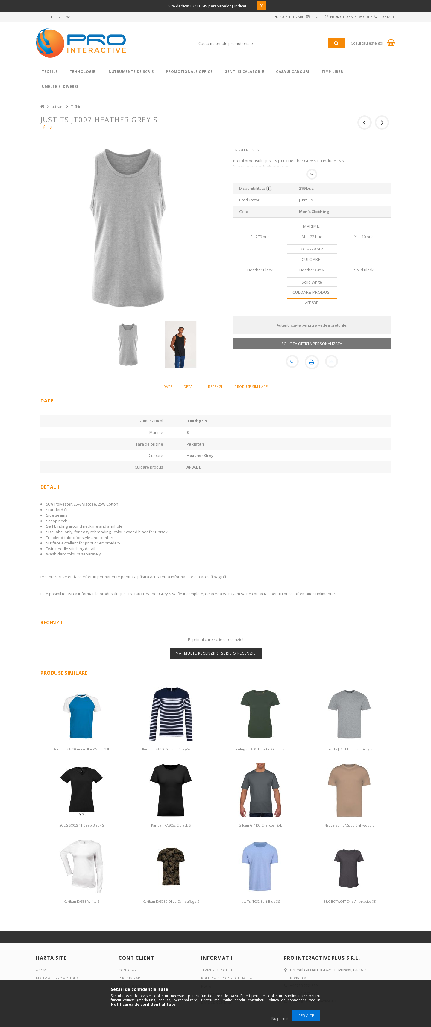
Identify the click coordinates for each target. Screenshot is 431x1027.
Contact (383, 17)
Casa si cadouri (292, 71)
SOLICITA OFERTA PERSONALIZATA (311, 343)
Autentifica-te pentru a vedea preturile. (312, 325)
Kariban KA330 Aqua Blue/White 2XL (81, 749)
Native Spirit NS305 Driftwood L (349, 825)
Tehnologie (82, 71)
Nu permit (280, 1018)
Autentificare (266, 17)
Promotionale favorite (340, 17)
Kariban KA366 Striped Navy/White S (170, 749)
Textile (50, 71)
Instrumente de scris (130, 71)
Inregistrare (131, 978)
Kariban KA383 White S (81, 901)
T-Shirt (76, 106)
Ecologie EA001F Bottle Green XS (260, 749)
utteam (57, 106)
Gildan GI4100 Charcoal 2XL (260, 825)
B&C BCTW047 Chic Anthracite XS (349, 901)
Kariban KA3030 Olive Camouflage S (171, 901)
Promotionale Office (189, 71)
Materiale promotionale (60, 978)
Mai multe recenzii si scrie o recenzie (216, 653)
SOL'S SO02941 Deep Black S (81, 825)
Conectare (129, 970)
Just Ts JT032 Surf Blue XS (260, 901)
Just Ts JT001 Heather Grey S (349, 749)
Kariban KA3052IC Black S (171, 825)
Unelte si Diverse (60, 86)
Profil (299, 17)
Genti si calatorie (244, 71)
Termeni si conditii (219, 970)
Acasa (41, 970)
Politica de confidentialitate (230, 978)
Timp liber (332, 71)
